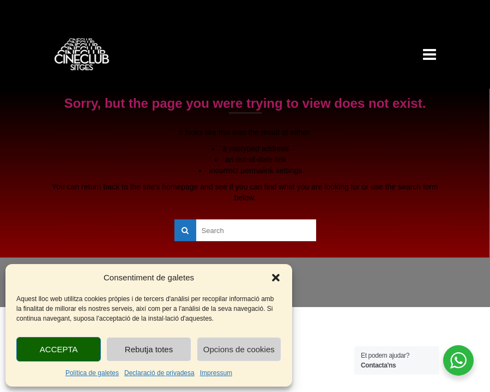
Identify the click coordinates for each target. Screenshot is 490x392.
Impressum (216, 373)
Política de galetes (92, 373)
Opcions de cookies (239, 349)
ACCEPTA (59, 349)
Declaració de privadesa (159, 373)
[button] (275, 277)
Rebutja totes (149, 349)
